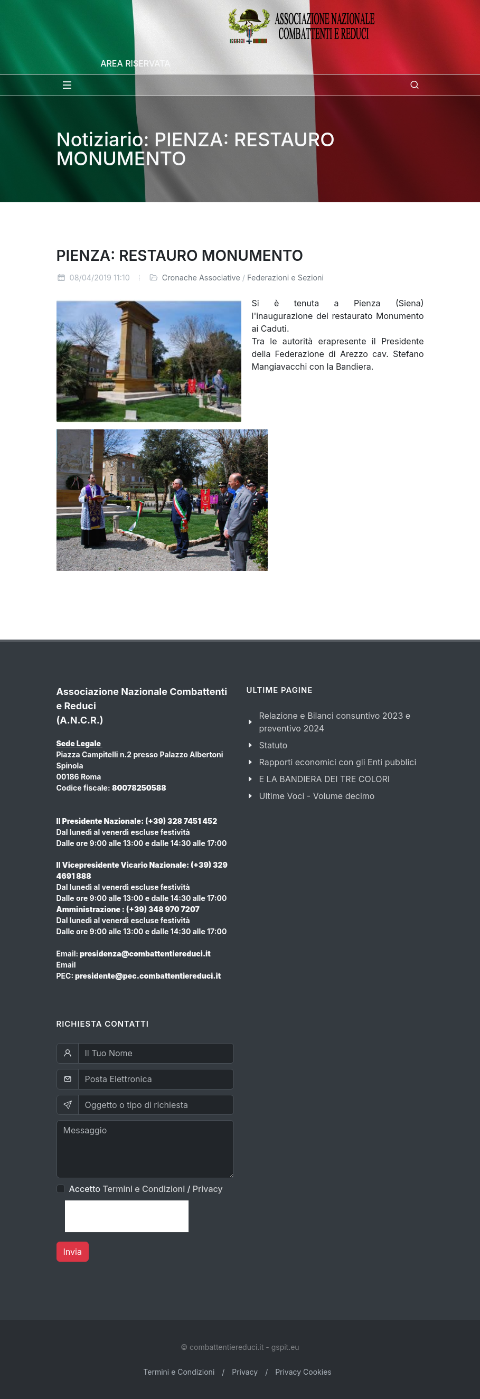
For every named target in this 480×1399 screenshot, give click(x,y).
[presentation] (127, 1216)
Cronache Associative (201, 277)
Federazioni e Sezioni (285, 277)
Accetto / (146, 1189)
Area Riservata (135, 63)
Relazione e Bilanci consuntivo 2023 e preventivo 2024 (335, 722)
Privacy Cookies (303, 1371)
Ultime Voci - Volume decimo (317, 796)
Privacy (208, 1189)
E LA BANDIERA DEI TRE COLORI (324, 779)
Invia (72, 1251)
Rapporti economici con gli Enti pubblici (338, 762)
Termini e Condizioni (143, 1189)
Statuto (273, 745)
